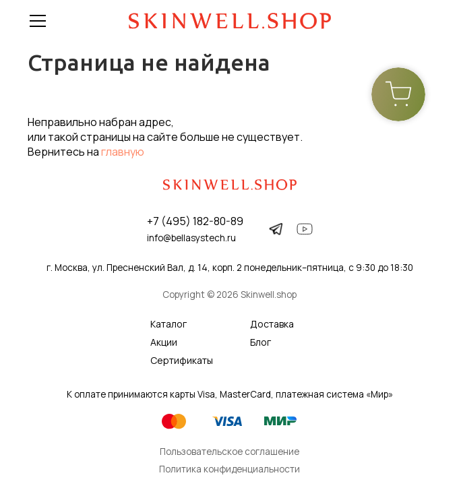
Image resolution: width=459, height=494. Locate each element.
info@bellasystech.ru (191, 238)
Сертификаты (181, 360)
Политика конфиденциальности (229, 469)
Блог (260, 342)
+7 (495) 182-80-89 (195, 221)
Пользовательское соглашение (229, 451)
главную (122, 151)
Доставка (272, 323)
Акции (163, 342)
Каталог (168, 323)
